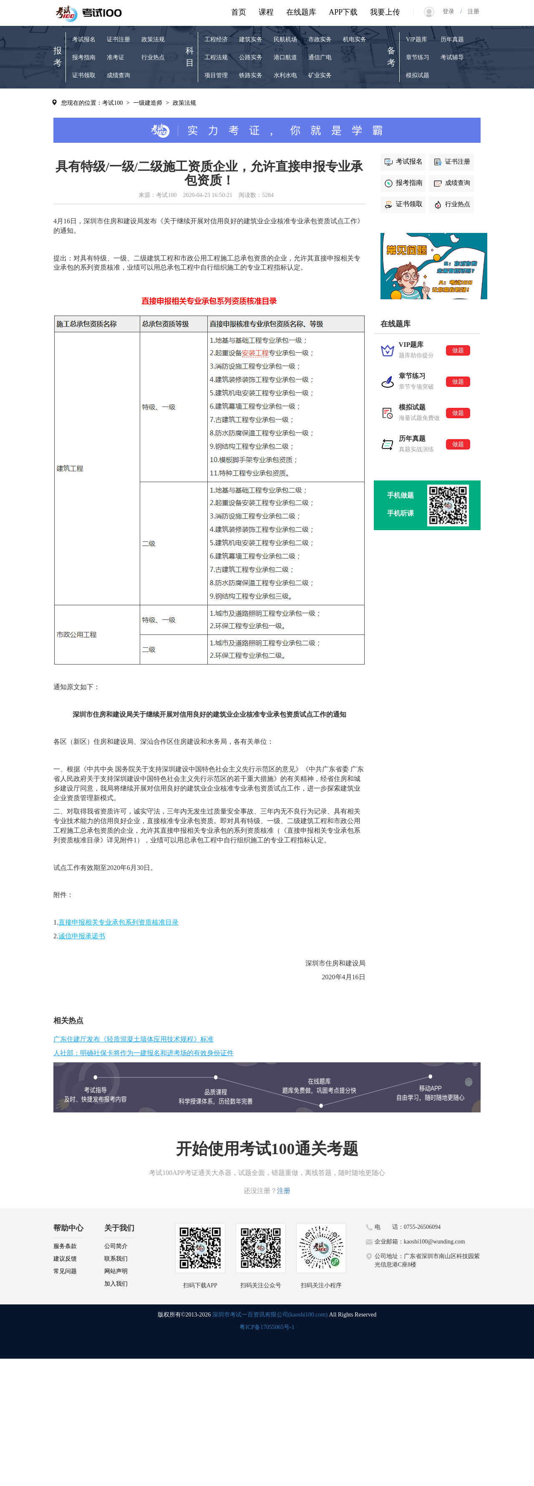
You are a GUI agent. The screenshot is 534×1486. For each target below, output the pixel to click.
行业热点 (153, 57)
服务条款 (65, 1246)
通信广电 (320, 57)
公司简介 (116, 1246)
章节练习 (417, 57)
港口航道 (285, 57)
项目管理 (216, 75)
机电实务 (354, 39)
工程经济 (216, 39)
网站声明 (116, 1271)
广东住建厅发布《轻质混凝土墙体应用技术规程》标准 (133, 1039)
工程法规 (216, 57)
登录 (451, 11)
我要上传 (385, 12)
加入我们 (116, 1284)
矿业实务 (320, 75)
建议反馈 (65, 1259)
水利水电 (285, 75)
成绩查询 (118, 75)
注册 (470, 11)
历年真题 (452, 39)
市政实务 (320, 39)
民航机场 (285, 39)
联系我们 (116, 1259)
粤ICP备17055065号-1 (266, 1327)
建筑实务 (250, 39)
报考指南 (84, 57)
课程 (266, 12)
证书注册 (118, 39)
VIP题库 (416, 39)
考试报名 (84, 39)
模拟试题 (417, 75)
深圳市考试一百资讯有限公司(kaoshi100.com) (269, 1315)
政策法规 (153, 39)
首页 (238, 12)
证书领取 (84, 75)
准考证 (115, 57)
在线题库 (301, 12)
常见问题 (65, 1271)
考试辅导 (452, 57)
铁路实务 (250, 75)
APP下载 (343, 12)
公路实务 (250, 57)
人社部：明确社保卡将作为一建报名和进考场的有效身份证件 (143, 1052)
